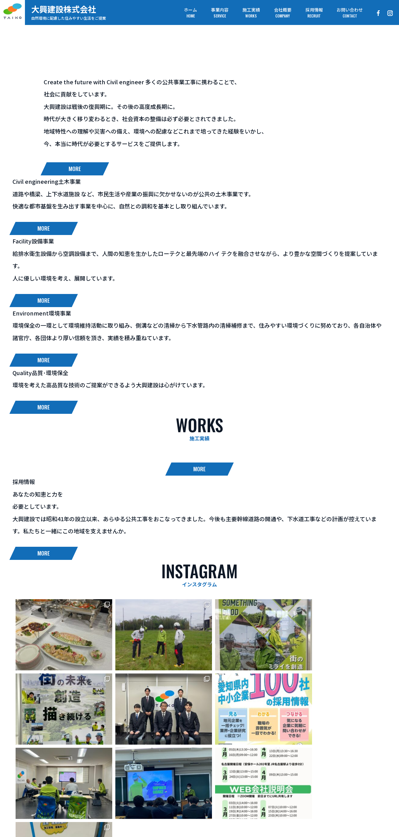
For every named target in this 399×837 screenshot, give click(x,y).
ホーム (110, 800)
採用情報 (241, 800)
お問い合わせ (281, 800)
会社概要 (208, 800)
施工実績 (174, 800)
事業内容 (140, 800)
